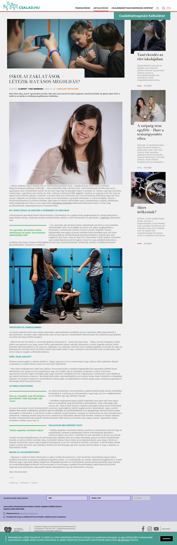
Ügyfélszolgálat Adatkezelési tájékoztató (48, 531)
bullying (13, 482)
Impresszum (166, 529)
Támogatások (82, 8)
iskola (34, 482)
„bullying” (105, 217)
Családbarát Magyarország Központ (132, 8)
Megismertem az (22, 513)
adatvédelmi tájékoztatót (29, 513)
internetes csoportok (62, 203)
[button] (157, 8)
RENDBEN (166, 538)
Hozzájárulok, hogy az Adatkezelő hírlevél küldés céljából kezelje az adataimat (36, 517)
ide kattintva (124, 539)
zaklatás (24, 482)
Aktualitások (101, 8)
